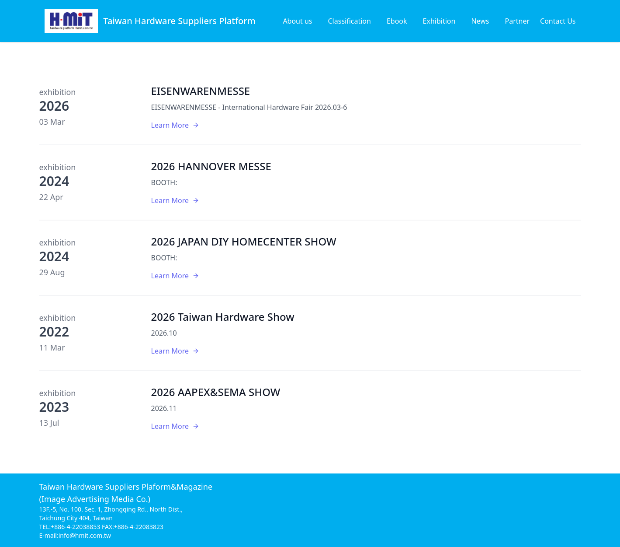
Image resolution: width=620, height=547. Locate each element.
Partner (517, 21)
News (480, 21)
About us (297, 21)
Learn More (175, 125)
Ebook (397, 21)
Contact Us (557, 21)
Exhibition (439, 21)
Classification (349, 21)
